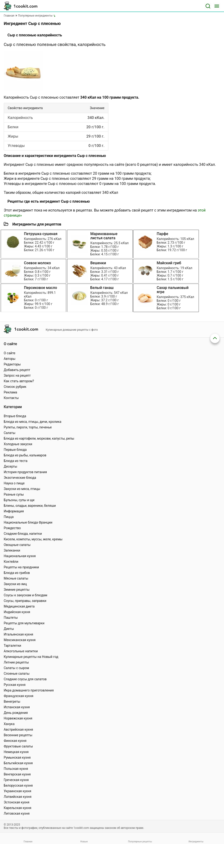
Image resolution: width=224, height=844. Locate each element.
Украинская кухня (17, 791)
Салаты (9, 433)
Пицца (9, 517)
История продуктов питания (25, 472)
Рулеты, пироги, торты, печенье (28, 427)
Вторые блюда (15, 416)
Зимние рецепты (17, 589)
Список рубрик (15, 387)
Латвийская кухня (17, 797)
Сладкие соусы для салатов (25, 679)
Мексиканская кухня (19, 640)
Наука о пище (14, 483)
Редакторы (12, 364)
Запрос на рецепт (17, 375)
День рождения (16, 713)
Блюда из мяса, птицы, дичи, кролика (32, 422)
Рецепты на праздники (21, 567)
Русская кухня (14, 685)
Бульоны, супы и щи (19, 500)
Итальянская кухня (18, 634)
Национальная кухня (20, 556)
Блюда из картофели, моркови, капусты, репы (39, 438)
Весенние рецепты (18, 735)
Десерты (10, 466)
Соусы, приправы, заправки (25, 601)
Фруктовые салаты (18, 746)
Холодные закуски (18, 444)
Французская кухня (18, 696)
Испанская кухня (17, 707)
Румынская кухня (17, 757)
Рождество (12, 528)
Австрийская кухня (18, 729)
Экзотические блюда (20, 477)
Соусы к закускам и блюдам (25, 595)
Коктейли (11, 561)
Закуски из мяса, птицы (22, 489)
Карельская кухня (17, 808)
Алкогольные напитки (21, 651)
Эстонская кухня (16, 802)
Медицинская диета (19, 606)
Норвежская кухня (18, 718)
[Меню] (216, 6)
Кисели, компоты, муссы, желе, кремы (33, 539)
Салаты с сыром (16, 668)
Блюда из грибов (17, 573)
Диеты (9, 629)
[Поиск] (207, 6)
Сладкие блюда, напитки (23, 533)
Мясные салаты (16, 578)
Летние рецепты (16, 662)
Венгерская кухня (17, 774)
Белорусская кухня (18, 785)
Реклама (10, 392)
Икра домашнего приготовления (29, 690)
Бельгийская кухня (18, 763)
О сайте (9, 353)
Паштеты (11, 617)
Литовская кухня (17, 813)
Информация (14, 511)
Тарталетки (12, 645)
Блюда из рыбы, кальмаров (25, 455)
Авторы (9, 359)
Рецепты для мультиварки (24, 623)
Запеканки (12, 550)
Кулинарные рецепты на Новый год (31, 657)
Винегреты (12, 701)
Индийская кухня (17, 612)
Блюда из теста (16, 461)
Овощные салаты (17, 545)
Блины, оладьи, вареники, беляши (30, 505)
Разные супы (14, 494)
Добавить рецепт (17, 370)
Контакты (11, 398)
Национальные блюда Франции (28, 522)
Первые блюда (15, 450)
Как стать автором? (19, 381)
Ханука (9, 724)
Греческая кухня (16, 780)
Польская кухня (16, 769)
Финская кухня (15, 741)
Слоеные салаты (17, 673)
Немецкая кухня (16, 752)
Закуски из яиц (15, 584)
